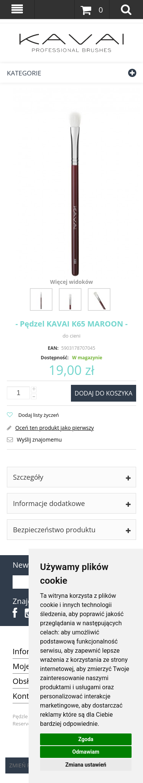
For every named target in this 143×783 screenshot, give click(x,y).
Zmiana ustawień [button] (85, 765)
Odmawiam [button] (86, 752)
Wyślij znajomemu (39, 439)
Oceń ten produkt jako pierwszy (54, 427)
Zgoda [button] (85, 739)
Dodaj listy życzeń (38, 415)
